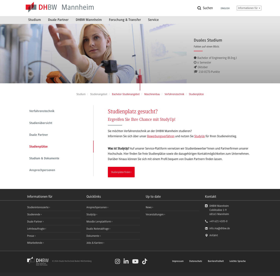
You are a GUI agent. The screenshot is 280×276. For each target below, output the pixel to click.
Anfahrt (213, 235)
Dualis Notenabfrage (97, 228)
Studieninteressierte (38, 207)
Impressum (178, 261)
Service (153, 20)
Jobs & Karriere (94, 242)
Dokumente (93, 235)
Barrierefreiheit (216, 261)
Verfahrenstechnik (41, 111)
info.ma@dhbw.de (219, 228)
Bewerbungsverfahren (160, 136)
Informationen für (249, 8)
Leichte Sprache (237, 261)
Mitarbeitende (35, 242)
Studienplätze (38, 146)
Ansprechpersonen (42, 170)
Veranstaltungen (155, 214)
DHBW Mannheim (89, 20)
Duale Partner (58, 20)
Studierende (34, 214)
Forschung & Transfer (125, 20)
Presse (31, 235)
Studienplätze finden (120, 172)
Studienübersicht (40, 123)
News (149, 207)
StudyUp (199, 136)
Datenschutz (195, 261)
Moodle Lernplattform (99, 221)
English (225, 8)
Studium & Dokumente (44, 158)
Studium (34, 20)
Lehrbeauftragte (36, 228)
